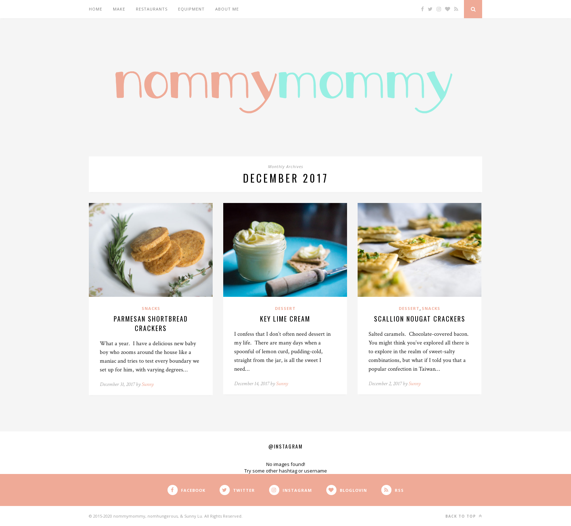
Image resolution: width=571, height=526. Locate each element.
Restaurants (152, 9)
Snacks (151, 308)
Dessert (285, 308)
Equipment (191, 9)
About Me (227, 9)
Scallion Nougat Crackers (419, 318)
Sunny (148, 384)
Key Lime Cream (285, 318)
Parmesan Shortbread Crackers (151, 323)
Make (119, 9)
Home (95, 9)
